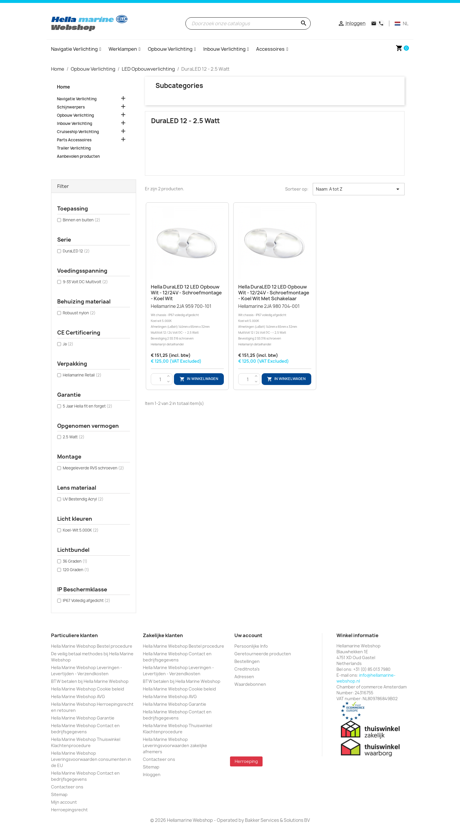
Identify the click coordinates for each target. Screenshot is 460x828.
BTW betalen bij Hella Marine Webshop (89, 681)
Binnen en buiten (81, 220)
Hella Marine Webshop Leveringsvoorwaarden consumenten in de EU (91, 759)
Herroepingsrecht (69, 809)
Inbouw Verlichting (74, 123)
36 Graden (75, 561)
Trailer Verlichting (74, 148)
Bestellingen (247, 661)
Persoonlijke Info (251, 646)
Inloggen (151, 774)
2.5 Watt (73, 437)
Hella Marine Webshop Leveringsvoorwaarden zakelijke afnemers (175, 745)
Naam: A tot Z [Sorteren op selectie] (358, 189)
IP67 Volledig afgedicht (86, 600)
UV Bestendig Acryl (83, 499)
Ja (68, 344)
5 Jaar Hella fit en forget (87, 406)
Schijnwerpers (71, 107)
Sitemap (59, 794)
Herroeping (246, 761)
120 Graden (76, 569)
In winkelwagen (199, 379)
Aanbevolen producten (78, 156)
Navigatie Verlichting (77, 98)
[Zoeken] (248, 23)
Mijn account (64, 802)
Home (63, 87)
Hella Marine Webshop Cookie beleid (87, 689)
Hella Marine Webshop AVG (78, 696)
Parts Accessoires (74, 139)
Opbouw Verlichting (75, 115)
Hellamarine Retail (82, 375)
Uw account (248, 635)
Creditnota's (247, 669)
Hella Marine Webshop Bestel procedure (91, 646)
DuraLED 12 (76, 251)
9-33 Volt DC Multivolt (85, 281)
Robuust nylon (79, 312)
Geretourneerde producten (262, 653)
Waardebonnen (250, 684)
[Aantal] (160, 379)
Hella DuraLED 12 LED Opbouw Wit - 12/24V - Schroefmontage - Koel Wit (186, 293)
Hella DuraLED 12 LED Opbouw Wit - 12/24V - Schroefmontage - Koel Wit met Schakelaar (273, 293)
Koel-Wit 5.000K (81, 530)
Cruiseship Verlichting (78, 131)
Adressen (244, 676)
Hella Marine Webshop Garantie (82, 718)
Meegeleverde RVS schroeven (93, 468)
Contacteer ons (67, 787)
